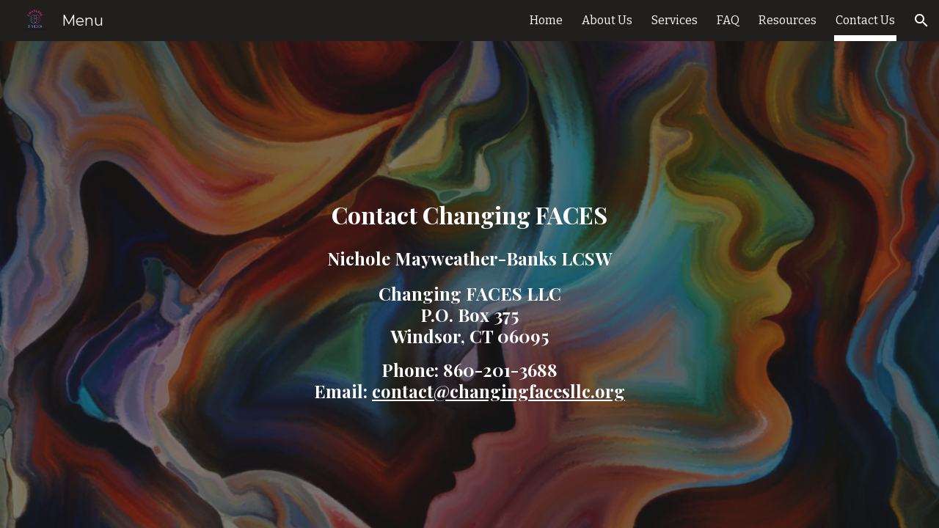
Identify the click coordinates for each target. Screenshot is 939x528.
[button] (921, 20)
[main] (469, 284)
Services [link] (674, 20)
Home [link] (546, 20)
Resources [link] (787, 20)
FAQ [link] (728, 20)
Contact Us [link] (865, 20)
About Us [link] (607, 20)
